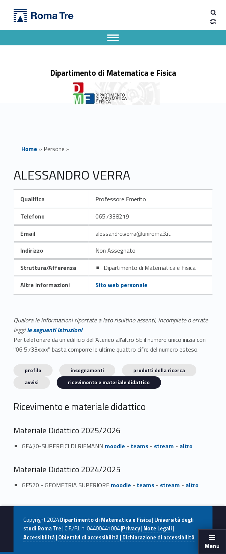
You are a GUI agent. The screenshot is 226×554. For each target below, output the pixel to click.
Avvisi (32, 382)
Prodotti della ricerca (159, 370)
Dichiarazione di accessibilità (158, 537)
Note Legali (157, 528)
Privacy (131, 528)
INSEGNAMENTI (87, 370)
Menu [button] (212, 545)
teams (139, 446)
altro (186, 446)
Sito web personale (121, 284)
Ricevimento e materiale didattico (109, 382)
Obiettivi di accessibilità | (90, 537)
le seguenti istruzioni (54, 329)
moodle (115, 446)
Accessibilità (39, 537)
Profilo (33, 370)
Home (29, 148)
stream (164, 446)
